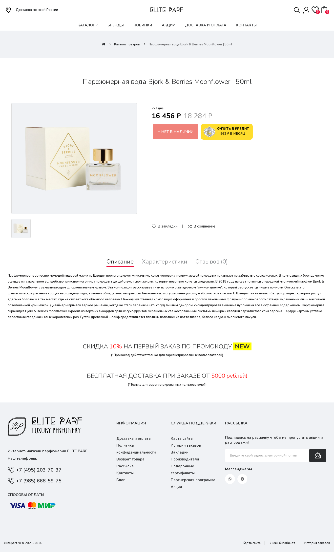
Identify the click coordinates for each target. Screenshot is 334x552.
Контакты (125, 473)
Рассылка (125, 466)
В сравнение (204, 226)
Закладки (179, 452)
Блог (120, 479)
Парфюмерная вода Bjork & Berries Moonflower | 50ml (190, 44)
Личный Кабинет (282, 543)
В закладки (168, 226)
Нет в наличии (177, 131)
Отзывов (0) (211, 262)
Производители (185, 459)
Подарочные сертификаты (183, 470)
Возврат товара (130, 459)
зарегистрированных (182, 355)
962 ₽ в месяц (226, 131)
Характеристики (164, 262)
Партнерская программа (193, 479)
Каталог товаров (127, 44)
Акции (176, 486)
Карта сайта (182, 438)
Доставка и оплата (133, 438)
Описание (120, 262)
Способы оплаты (26, 494)
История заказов (186, 445)
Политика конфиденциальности (136, 449)
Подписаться (317, 455)
